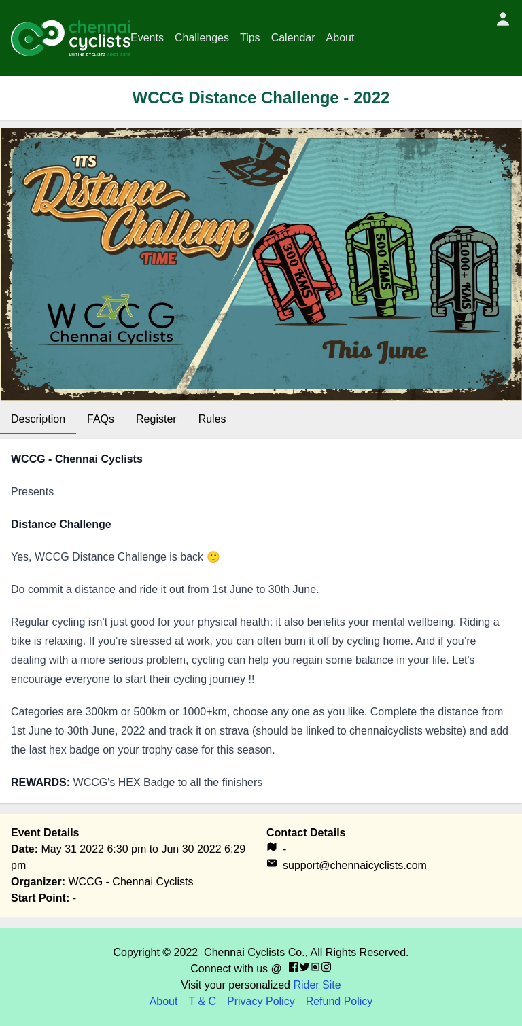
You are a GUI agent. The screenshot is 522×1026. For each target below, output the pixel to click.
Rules (212, 419)
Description (38, 419)
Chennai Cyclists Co (253, 952)
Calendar (293, 37)
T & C (202, 1001)
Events (147, 37)
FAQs (100, 419)
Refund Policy (339, 1001)
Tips (250, 37)
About (340, 37)
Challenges (202, 37)
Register (156, 419)
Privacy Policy (261, 1001)
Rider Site (317, 985)
